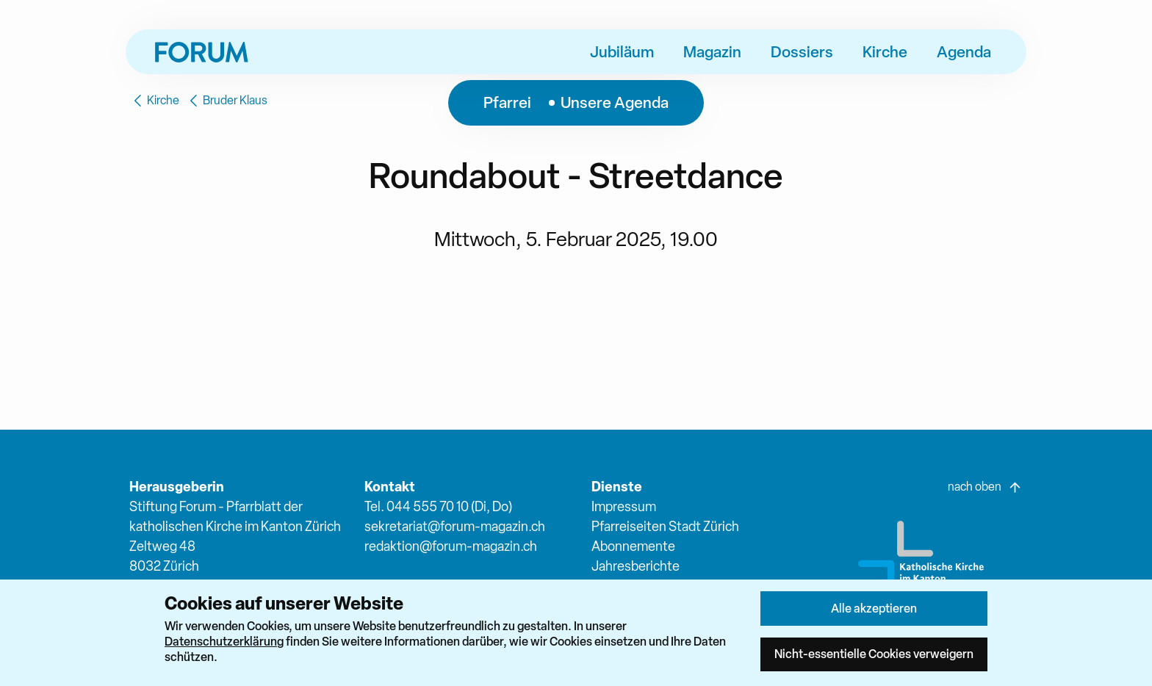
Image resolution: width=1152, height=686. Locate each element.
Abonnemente (633, 546)
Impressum (623, 506)
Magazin (712, 51)
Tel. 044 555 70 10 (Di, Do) (438, 506)
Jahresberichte (635, 565)
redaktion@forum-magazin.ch (450, 546)
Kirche (885, 51)
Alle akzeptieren (874, 608)
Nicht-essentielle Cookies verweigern (873, 654)
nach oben (985, 487)
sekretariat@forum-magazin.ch (454, 526)
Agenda (964, 51)
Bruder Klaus (226, 100)
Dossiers (802, 51)
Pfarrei (507, 102)
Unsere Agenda (615, 102)
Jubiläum (622, 51)
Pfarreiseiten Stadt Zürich (665, 526)
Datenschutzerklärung (224, 641)
